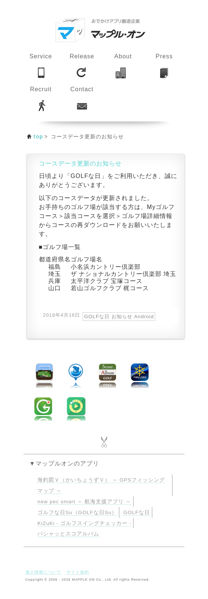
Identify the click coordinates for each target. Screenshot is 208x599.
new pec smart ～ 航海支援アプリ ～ (84, 501)
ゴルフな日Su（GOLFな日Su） (77, 512)
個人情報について (43, 572)
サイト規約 (78, 572)
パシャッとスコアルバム (68, 534)
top (38, 136)
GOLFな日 (136, 512)
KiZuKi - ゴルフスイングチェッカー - (84, 523)
